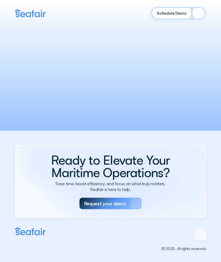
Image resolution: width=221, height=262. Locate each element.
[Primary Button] (110, 200)
